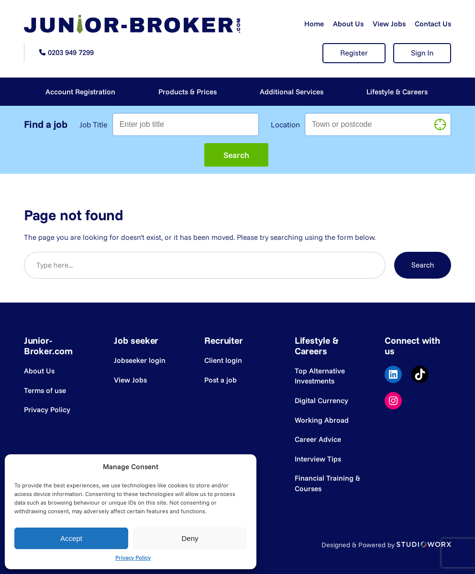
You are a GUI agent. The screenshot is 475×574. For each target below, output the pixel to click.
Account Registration (80, 91)
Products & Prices (187, 91)
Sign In (422, 52)
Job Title (93, 124)
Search (422, 265)
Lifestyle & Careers (397, 91)
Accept (71, 538)
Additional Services (291, 91)
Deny (189, 538)
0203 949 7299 (71, 52)
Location (285, 124)
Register (354, 52)
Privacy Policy (133, 557)
